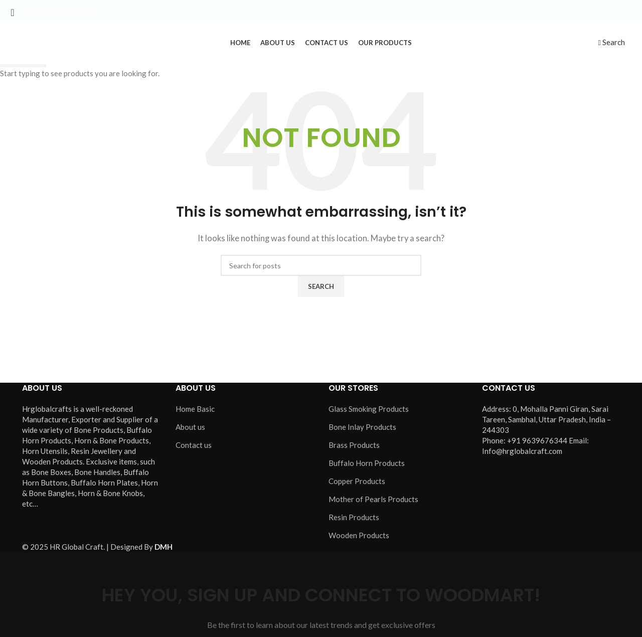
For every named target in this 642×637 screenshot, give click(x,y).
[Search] (611, 43)
